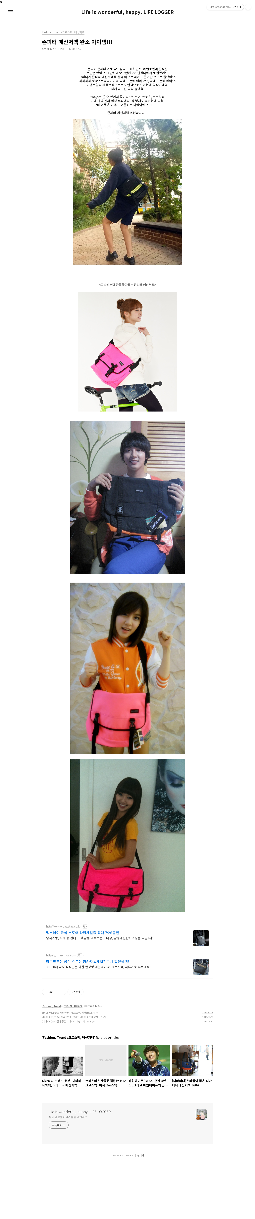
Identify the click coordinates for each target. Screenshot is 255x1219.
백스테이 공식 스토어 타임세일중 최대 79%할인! (83, 988)
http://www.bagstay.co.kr (63, 982)
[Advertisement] (127, 945)
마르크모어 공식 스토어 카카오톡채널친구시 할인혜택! (87, 1017)
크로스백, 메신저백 (73, 1061)
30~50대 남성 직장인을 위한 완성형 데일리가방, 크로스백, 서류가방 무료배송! (98, 1022)
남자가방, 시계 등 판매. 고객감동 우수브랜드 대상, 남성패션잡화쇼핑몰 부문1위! (99, 993)
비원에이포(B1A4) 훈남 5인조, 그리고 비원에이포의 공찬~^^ (72, 1072)
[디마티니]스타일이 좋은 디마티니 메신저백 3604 (66, 1077)
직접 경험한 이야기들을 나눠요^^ (68, 1173)
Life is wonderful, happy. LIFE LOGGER (127, 12)
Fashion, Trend (51, 1061)
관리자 (140, 1211)
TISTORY (128, 1211)
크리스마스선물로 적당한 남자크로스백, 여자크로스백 (68, 1068)
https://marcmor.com (61, 1011)
